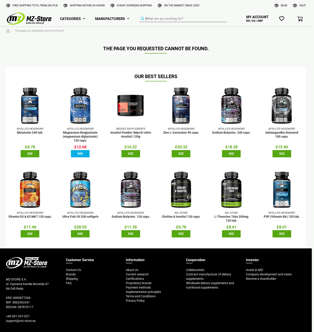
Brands (71, 274)
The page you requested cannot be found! (39, 30)
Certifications (135, 278)
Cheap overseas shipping (134, 5)
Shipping (72, 278)
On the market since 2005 (181, 5)
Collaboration (195, 269)
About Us (132, 269)
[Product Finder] (183, 19)
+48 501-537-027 (17, 316)
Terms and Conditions (140, 296)
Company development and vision (269, 274)
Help (302, 5)
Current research (137, 274)
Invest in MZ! (254, 269)
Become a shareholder (261, 278)
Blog (284, 5)
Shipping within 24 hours (87, 5)
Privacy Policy (135, 300)
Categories (70, 18)
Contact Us (73, 269)
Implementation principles (143, 291)
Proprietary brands (139, 283)
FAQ (69, 283)
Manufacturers (110, 18)
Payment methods (138, 287)
